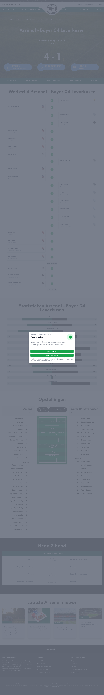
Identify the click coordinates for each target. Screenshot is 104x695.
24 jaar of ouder (52, 351)
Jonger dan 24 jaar (52, 355)
